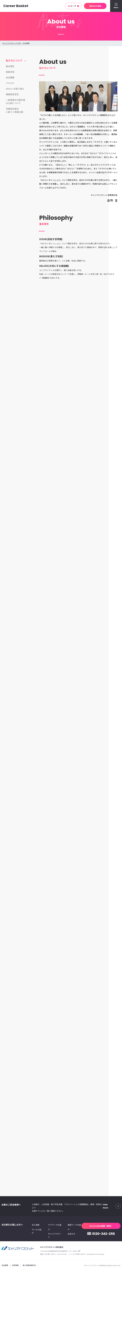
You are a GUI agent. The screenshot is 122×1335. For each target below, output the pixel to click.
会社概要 (10, 77)
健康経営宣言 (12, 94)
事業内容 (10, 71)
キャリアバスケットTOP (11, 43)
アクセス (10, 83)
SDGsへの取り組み (15, 88)
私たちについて (14, 60)
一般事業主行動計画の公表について (15, 101)
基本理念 (10, 66)
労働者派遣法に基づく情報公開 (14, 110)
